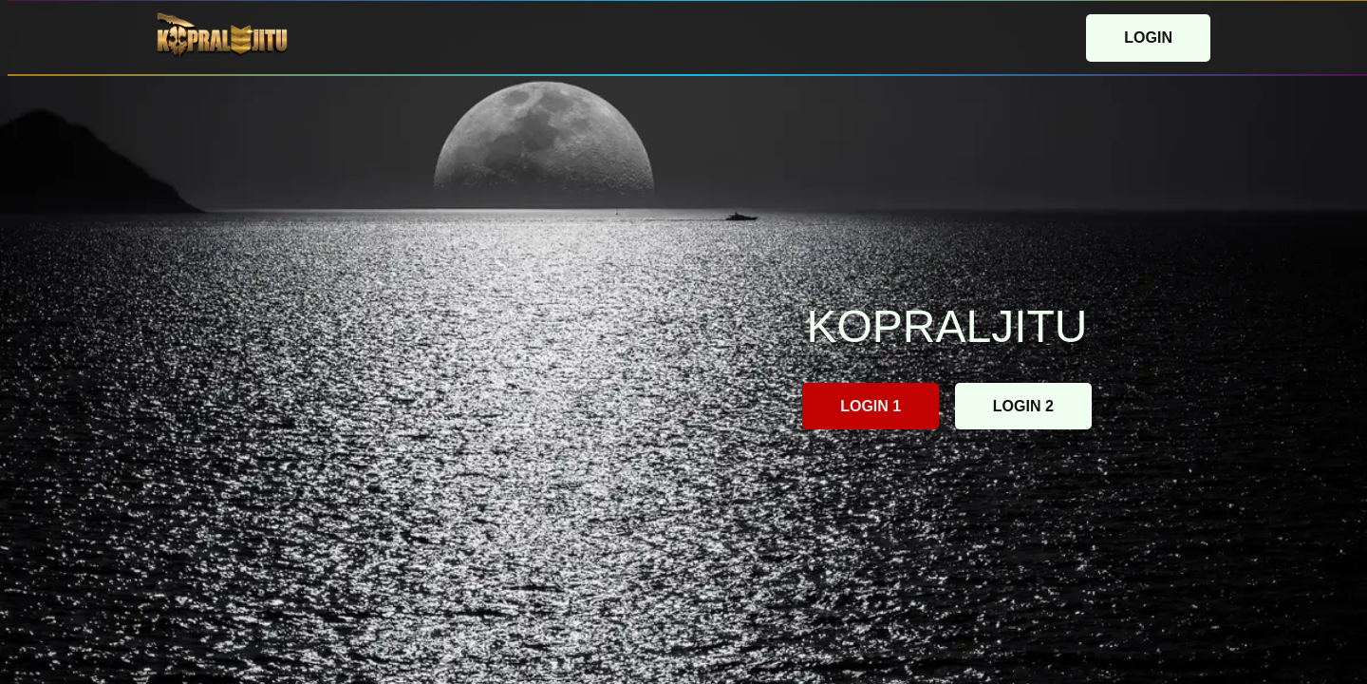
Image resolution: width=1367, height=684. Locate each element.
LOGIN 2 (1023, 406)
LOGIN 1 (870, 406)
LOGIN (1148, 37)
